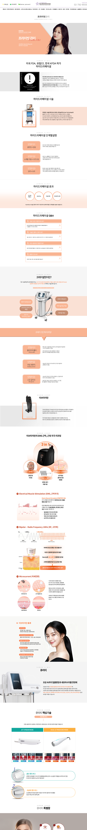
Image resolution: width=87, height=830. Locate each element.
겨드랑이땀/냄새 (73, 9)
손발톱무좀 (79, 9)
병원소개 (4, 9)
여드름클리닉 (55, 9)
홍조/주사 (60, 9)
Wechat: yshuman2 (24, 4)
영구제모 (67, 9)
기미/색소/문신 (49, 9)
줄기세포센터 (17, 9)
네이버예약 (13, 4)
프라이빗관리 (35, 9)
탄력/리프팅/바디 (10, 9)
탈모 (64, 9)
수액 (39, 9)
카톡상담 (5, 4)
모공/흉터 (43, 9)
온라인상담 (84, 9)
